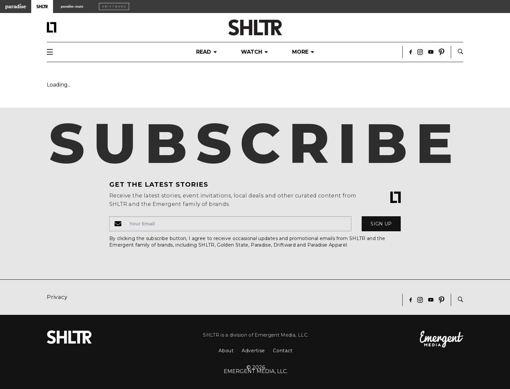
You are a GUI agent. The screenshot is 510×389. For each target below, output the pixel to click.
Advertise (253, 351)
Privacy (57, 297)
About (226, 351)
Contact (283, 351)
